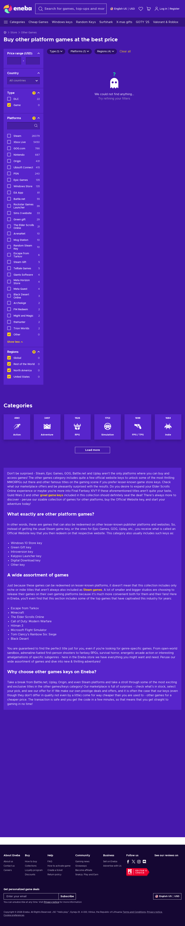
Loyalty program (34, 870)
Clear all (125, 51)
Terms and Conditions (134, 912)
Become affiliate (83, 870)
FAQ (50, 861)
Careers (8, 870)
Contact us (9, 866)
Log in (160, 9)
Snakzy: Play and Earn (86, 874)
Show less (15, 342)
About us (8, 861)
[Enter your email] (31, 896)
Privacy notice (51, 902)
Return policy (54, 874)
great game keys (51, 615)
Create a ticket (55, 870)
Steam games (92, 710)
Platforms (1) (80, 51)
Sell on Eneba (110, 861)
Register (175, 9)
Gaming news (82, 861)
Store (13, 32)
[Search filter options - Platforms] (23, 125)
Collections (30, 866)
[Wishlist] (141, 9)
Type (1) (56, 51)
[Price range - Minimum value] (14, 61)
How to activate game (59, 866)
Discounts (30, 874)
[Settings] (122, 9)
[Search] (71, 9)
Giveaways (81, 866)
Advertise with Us (112, 866)
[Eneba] (18, 8)
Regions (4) (105, 51)
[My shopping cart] (149, 9)
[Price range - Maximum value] (33, 61)
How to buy (31, 861)
